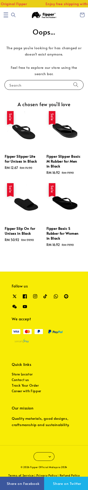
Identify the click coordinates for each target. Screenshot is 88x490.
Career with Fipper (26, 391)
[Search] (75, 84)
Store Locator (22, 374)
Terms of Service (21, 475)
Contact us (20, 380)
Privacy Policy (46, 475)
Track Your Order (25, 385)
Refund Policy (70, 475)
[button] (6, 15)
